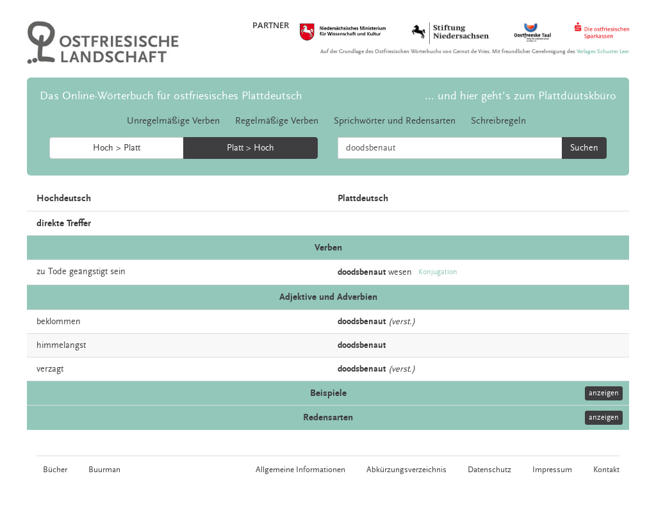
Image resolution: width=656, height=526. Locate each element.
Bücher (55, 469)
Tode (57, 272)
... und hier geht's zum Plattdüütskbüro (520, 96)
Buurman (104, 469)
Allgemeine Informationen (300, 469)
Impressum (552, 469)
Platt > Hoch (250, 148)
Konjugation (437, 272)
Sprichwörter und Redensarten (394, 120)
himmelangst (61, 345)
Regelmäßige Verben (276, 120)
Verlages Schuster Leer (603, 51)
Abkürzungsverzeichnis (406, 469)
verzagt (50, 369)
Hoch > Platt (116, 148)
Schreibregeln (498, 120)
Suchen (584, 148)
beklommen (59, 321)
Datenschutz (489, 469)
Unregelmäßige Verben (173, 120)
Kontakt (606, 469)
